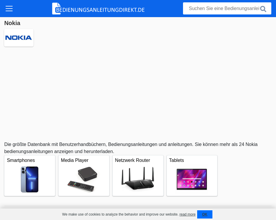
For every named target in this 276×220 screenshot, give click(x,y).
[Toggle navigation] (9, 8)
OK (204, 214)
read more (187, 214)
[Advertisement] (138, 93)
